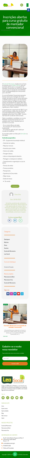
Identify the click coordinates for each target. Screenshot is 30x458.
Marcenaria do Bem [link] (9, 277)
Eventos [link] (6, 248)
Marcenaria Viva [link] (8, 280)
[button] (27, 5)
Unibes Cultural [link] (16, 85)
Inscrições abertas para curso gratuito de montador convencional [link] (15, 326)
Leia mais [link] (5, 336)
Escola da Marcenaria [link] (8, 84)
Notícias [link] (6, 242)
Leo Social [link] (7, 254)
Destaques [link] (7, 239)
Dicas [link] (5, 245)
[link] (21, 5)
